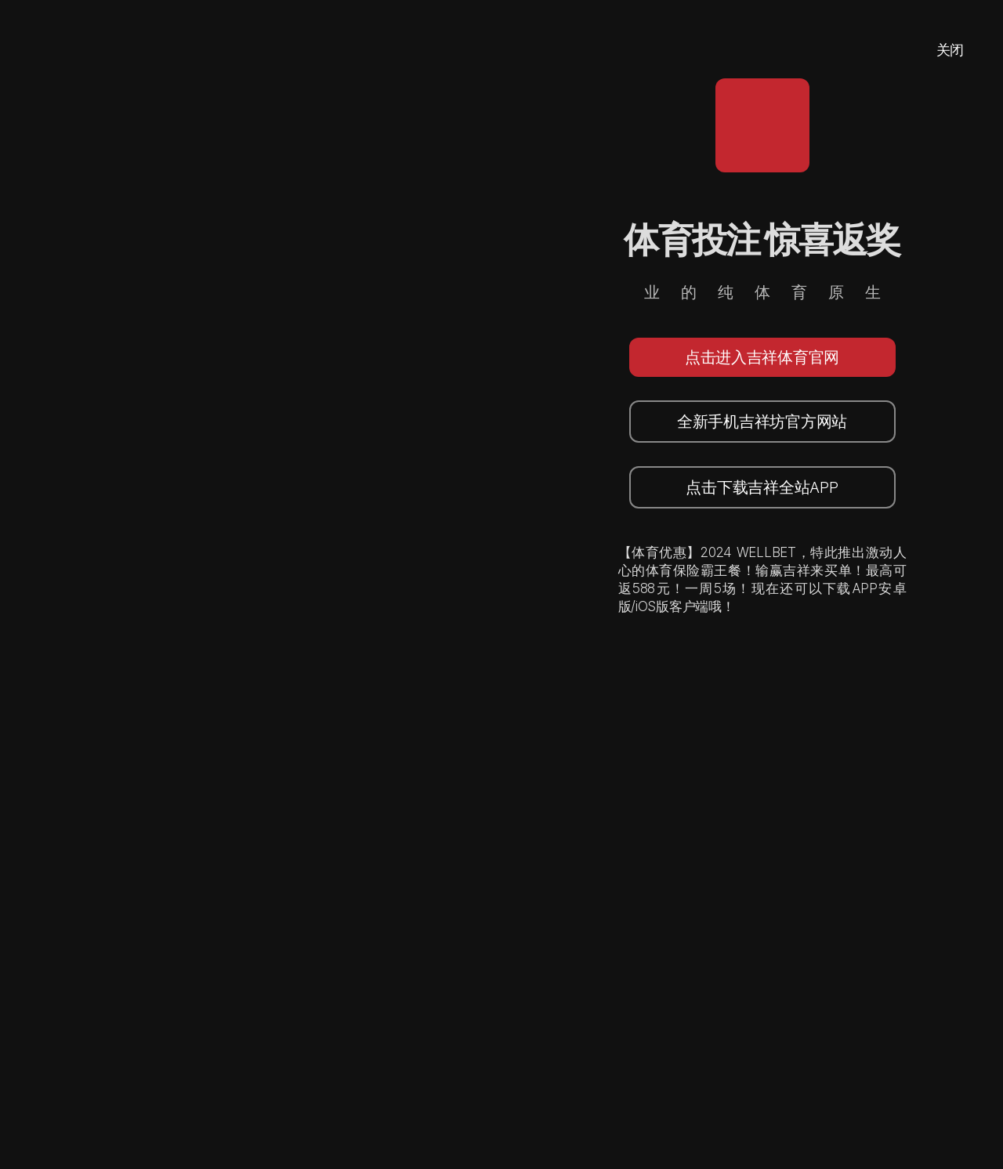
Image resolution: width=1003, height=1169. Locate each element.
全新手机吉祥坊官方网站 (762, 421)
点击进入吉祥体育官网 (762, 357)
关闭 (950, 50)
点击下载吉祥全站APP (762, 487)
